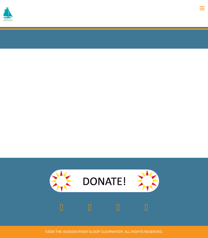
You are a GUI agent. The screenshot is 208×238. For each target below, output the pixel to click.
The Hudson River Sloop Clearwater (89, 232)
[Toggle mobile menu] (202, 8)
